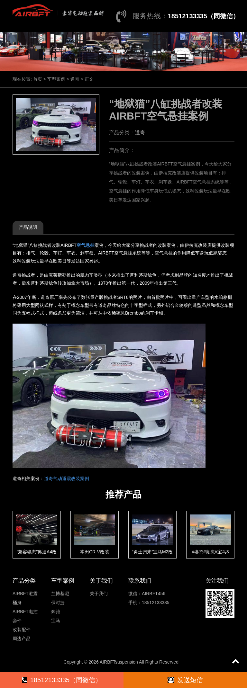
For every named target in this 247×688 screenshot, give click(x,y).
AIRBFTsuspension (119, 662)
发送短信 (185, 680)
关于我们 (99, 593)
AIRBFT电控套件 (25, 616)
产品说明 (28, 227)
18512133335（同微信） (203, 16)
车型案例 (56, 79)
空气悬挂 (86, 245)
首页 (37, 79)
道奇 (74, 79)
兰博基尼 (60, 593)
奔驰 (55, 611)
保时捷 (58, 602)
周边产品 (22, 638)
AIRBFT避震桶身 (25, 598)
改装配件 (22, 629)
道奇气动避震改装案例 (66, 478)
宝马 (55, 620)
